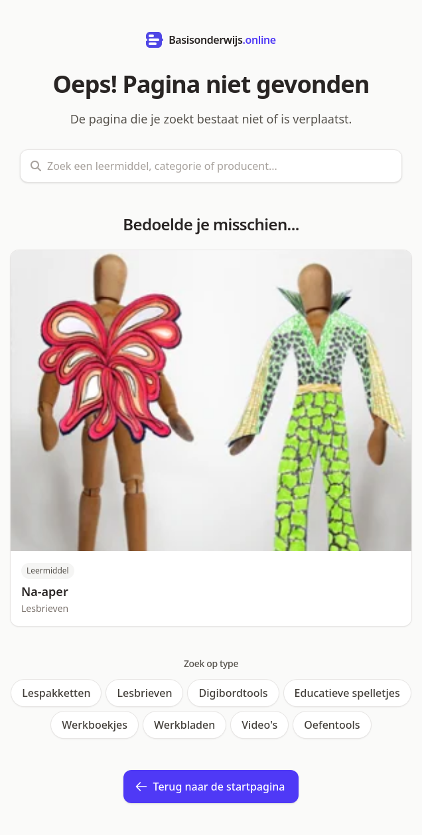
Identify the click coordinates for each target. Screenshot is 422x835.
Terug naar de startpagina (210, 786)
